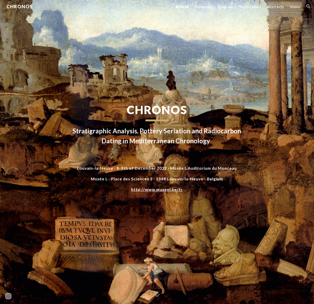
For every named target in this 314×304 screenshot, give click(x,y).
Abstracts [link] (275, 6)
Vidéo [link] (295, 6)
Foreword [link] (203, 6)
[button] (308, 6)
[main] (157, 124)
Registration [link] (250, 6)
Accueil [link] (182, 6)
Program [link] (225, 6)
